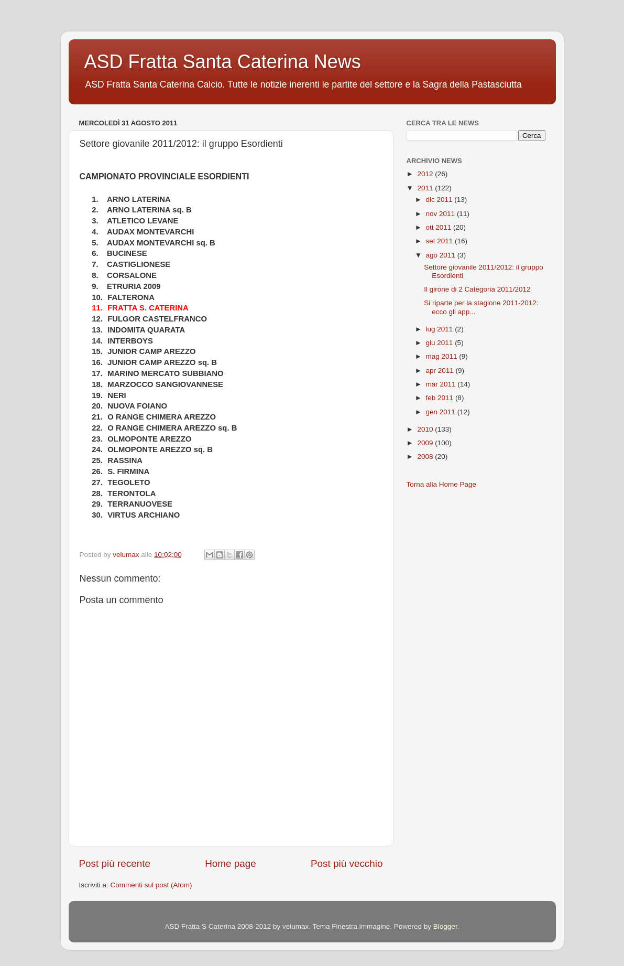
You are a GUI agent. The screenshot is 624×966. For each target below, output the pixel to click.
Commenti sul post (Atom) (151, 885)
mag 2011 (442, 356)
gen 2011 (441, 412)
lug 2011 (440, 329)
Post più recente (115, 863)
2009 (426, 443)
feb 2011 (440, 398)
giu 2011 (440, 343)
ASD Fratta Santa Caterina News (222, 61)
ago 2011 (441, 255)
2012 (426, 174)
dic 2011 (440, 199)
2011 (426, 188)
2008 (426, 456)
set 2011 (440, 241)
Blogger (445, 926)
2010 (426, 429)
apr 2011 (441, 370)
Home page (230, 863)
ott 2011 (440, 227)
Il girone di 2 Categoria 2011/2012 (477, 289)
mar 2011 (442, 384)
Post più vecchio (347, 863)
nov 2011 (441, 214)
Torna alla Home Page (442, 484)
